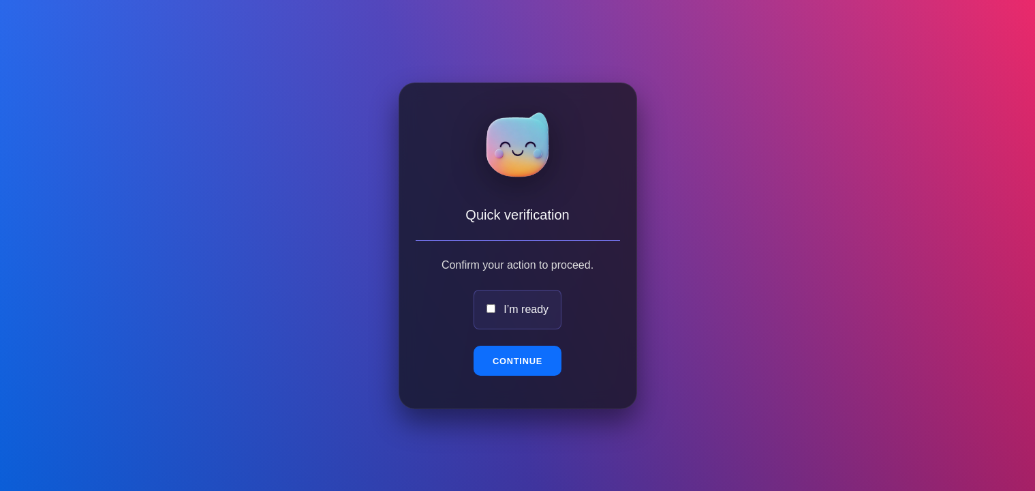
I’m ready (526, 309)
